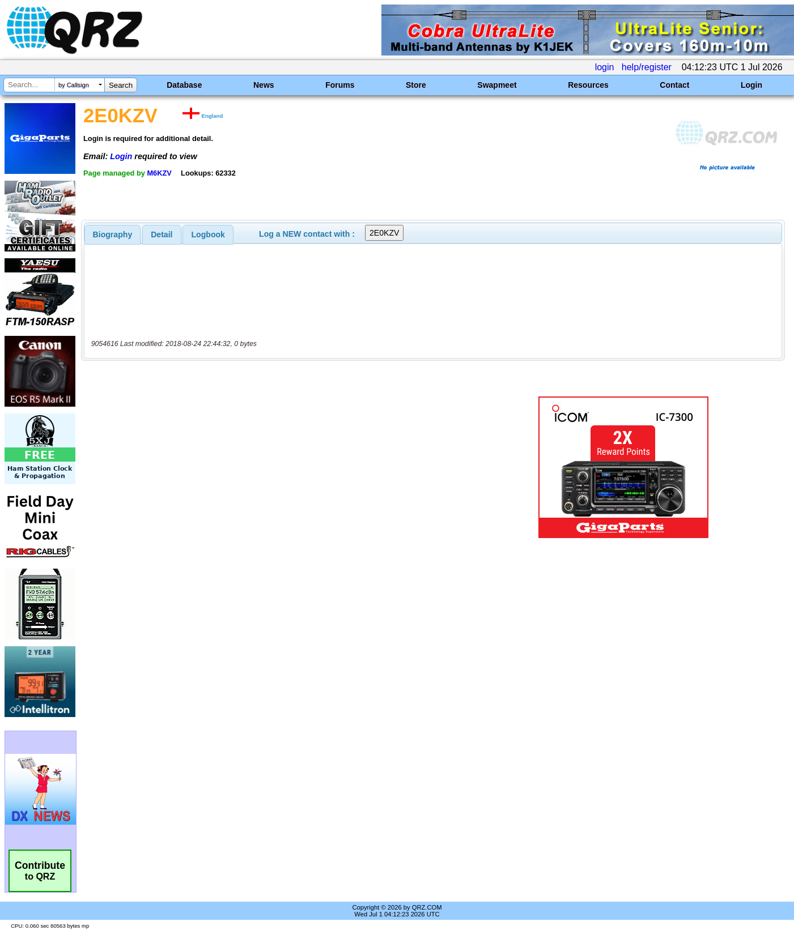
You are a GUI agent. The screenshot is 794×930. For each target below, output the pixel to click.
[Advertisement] (280, 467)
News (263, 84)
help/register (647, 67)
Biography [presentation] (113, 234)
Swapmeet (496, 84)
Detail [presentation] (161, 234)
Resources (588, 84)
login (604, 67)
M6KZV (159, 173)
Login (751, 84)
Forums (339, 84)
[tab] (112, 234)
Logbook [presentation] (208, 234)
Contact (674, 84)
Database (184, 84)
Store (416, 84)
